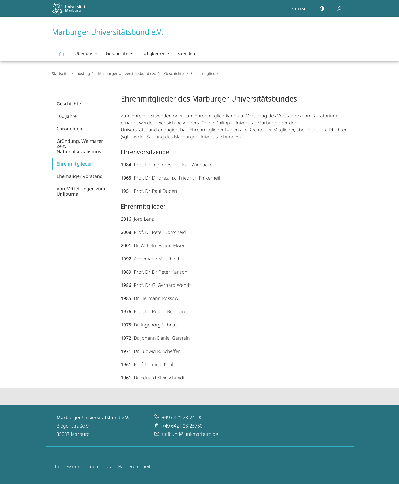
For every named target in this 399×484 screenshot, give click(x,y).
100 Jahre (67, 116)
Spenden (186, 53)
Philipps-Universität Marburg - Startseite (80, 12)
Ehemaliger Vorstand (80, 176)
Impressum (67, 466)
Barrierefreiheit (134, 466)
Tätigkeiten (157, 54)
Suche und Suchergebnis (336, 8)
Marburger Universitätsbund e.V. (64, 56)
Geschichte (121, 54)
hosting (82, 73)
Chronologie (70, 128)
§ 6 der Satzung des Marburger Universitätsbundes (184, 136)
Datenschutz (98, 466)
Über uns (87, 54)
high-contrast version (319, 8)
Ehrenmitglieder (74, 164)
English (298, 8)
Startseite (60, 73)
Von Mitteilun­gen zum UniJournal (81, 191)
